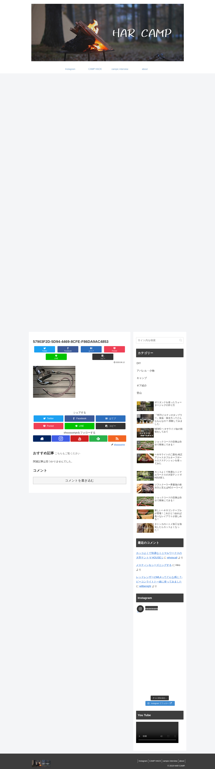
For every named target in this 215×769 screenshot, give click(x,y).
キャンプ (142, 378)
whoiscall (172, 557)
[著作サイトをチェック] (42, 431)
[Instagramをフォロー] (61, 431)
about (181, 761)
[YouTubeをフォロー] (80, 431)
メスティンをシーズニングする (154, 565)
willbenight (145, 586)
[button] (118, 349)
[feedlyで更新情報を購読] (98, 431)
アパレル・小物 (145, 370)
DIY (139, 363)
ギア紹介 (142, 385)
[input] (160, 340)
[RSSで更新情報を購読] (117, 431)
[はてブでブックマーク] (71, 349)
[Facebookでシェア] (56, 349)
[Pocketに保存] (87, 349)
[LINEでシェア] (102, 349)
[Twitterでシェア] (40, 349)
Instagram (139, 761)
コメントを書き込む (79, 473)
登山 (139, 392)
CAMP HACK (152, 761)
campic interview (168, 761)
